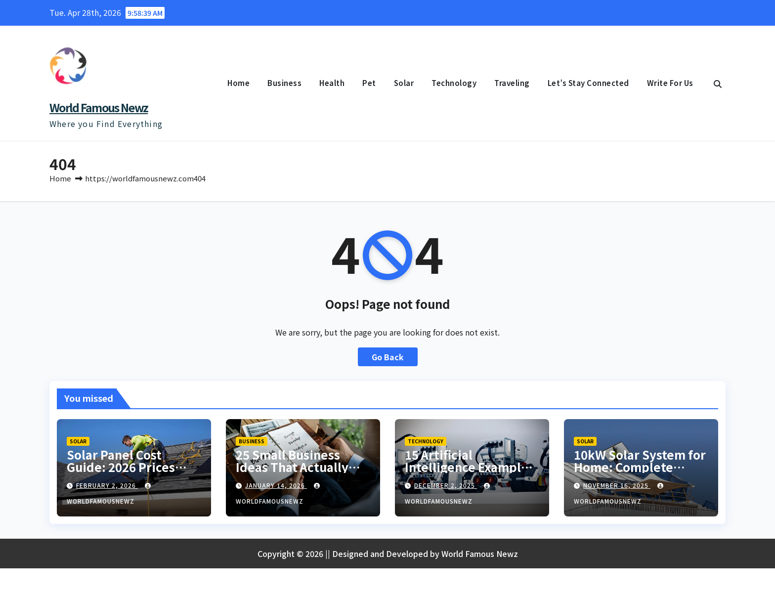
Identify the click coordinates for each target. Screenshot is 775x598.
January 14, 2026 (276, 485)
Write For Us (670, 83)
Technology (453, 83)
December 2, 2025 (445, 485)
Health (331, 83)
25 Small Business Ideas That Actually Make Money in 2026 (294, 467)
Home (238, 83)
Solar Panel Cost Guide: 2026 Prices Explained (121, 467)
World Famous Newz (98, 107)
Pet (369, 83)
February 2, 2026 (107, 485)
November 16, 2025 (616, 485)
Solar (404, 83)
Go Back (388, 357)
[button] (718, 83)
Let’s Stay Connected (588, 83)
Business (284, 83)
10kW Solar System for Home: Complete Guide (640, 467)
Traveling (512, 83)
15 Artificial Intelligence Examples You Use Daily (469, 467)
